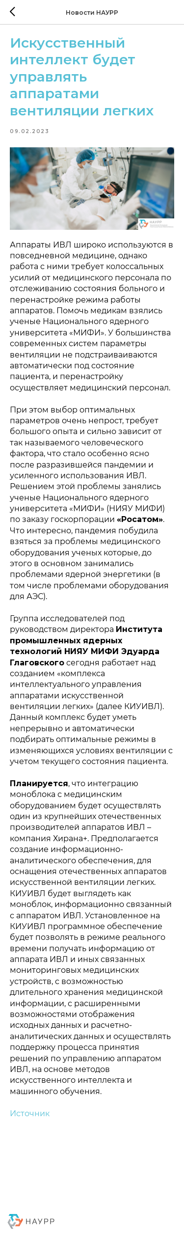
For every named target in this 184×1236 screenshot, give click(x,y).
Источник (30, 1113)
